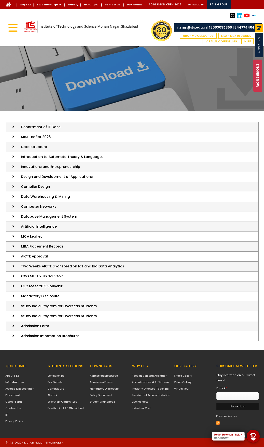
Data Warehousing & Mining (45, 196)
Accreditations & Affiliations (150, 382)
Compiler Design (35, 186)
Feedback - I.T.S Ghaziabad (66, 408)
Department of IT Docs (41, 126)
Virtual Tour (181, 389)
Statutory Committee (62, 402)
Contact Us (112, 4)
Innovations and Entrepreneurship (50, 166)
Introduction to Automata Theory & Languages (62, 156)
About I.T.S (12, 376)
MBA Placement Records (42, 246)
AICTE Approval (34, 256)
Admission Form (35, 325)
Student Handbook (102, 402)
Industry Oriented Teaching (150, 389)
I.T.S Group (219, 4)
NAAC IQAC (91, 4)
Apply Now (259, 45)
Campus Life (56, 389)
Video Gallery (183, 382)
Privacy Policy (14, 421)
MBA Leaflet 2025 (36, 136)
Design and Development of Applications (57, 176)
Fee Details (55, 382)
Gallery (73, 4)
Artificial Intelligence (39, 226)
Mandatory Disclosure (40, 296)
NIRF (247, 41)
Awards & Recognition (19, 389)
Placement (12, 395)
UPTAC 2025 (195, 4)
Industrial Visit (141, 408)
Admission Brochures (104, 376)
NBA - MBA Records (236, 36)
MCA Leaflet (31, 236)
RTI (7, 414)
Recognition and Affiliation (149, 376)
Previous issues (226, 416)
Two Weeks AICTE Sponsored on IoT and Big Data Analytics (72, 266)
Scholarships (56, 376)
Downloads (134, 4)
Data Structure (34, 146)
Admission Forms (101, 382)
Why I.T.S (25, 4)
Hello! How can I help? (228, 434)
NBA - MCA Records (198, 36)
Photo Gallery (183, 376)
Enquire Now (258, 75)
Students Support (49, 4)
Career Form (13, 402)
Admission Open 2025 (165, 4)
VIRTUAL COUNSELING (221, 41)
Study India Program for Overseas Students (59, 306)
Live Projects (140, 402)
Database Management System (49, 216)
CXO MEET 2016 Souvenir (42, 276)
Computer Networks (38, 206)
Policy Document (101, 395)
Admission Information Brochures (50, 335)
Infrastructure (14, 382)
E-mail (221, 388)
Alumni (52, 395)
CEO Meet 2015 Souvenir (41, 286)
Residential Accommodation (151, 395)
